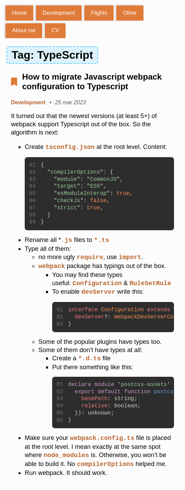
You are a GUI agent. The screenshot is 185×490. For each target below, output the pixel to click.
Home (19, 13)
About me (23, 30)
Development (59, 13)
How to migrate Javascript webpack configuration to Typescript (92, 81)
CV (55, 30)
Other (130, 13)
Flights (99, 13)
